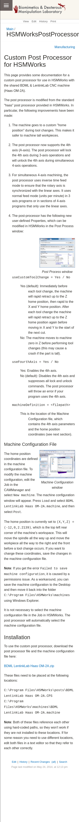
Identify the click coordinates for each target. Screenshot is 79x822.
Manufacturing (65, 47)
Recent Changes (40, 761)
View (26, 21)
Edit (34, 21)
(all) (54, 761)
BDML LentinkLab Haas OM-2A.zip (29, 666)
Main (10, 29)
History (43, 21)
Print (53, 21)
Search (63, 761)
